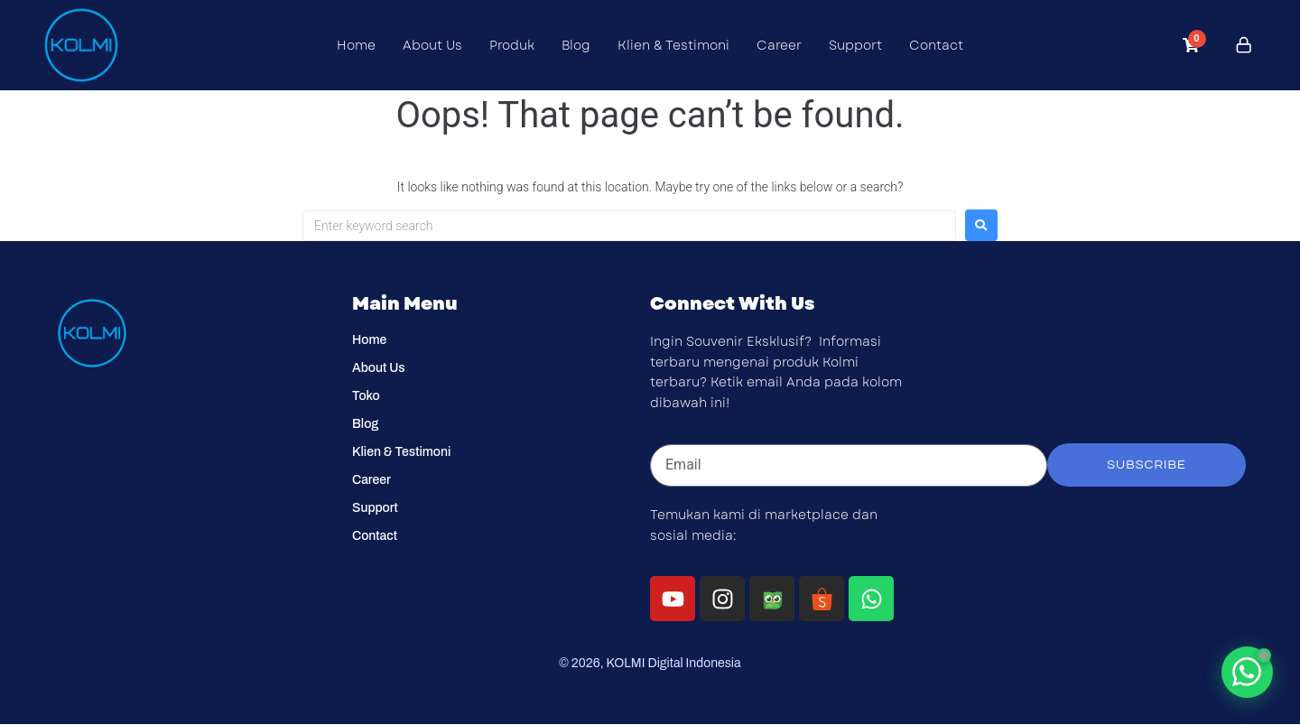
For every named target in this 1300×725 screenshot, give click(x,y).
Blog (576, 45)
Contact (936, 45)
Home (356, 45)
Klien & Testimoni (673, 45)
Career (779, 45)
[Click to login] (1244, 45)
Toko (366, 396)
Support (855, 45)
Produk (511, 45)
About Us (432, 45)
